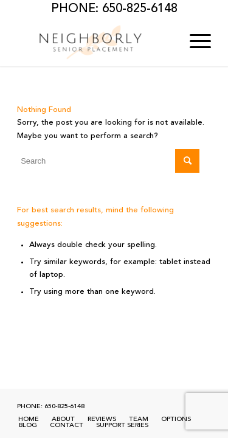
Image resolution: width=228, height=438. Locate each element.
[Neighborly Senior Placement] (94, 42)
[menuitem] (194, 42)
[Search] (108, 161)
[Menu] (194, 42)
